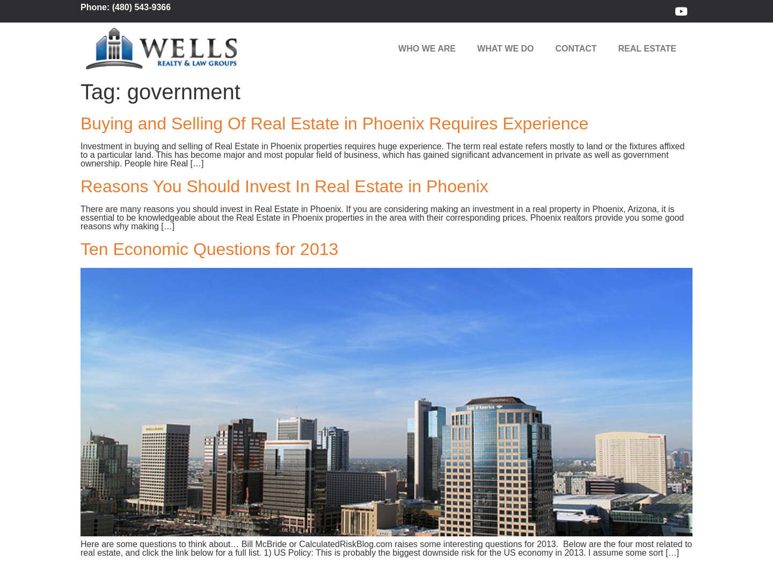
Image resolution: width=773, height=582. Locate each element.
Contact (576, 48)
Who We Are (427, 48)
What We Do (505, 48)
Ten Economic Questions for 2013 (209, 249)
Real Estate (647, 48)
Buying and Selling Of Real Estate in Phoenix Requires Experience (334, 123)
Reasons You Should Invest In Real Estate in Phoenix (284, 186)
